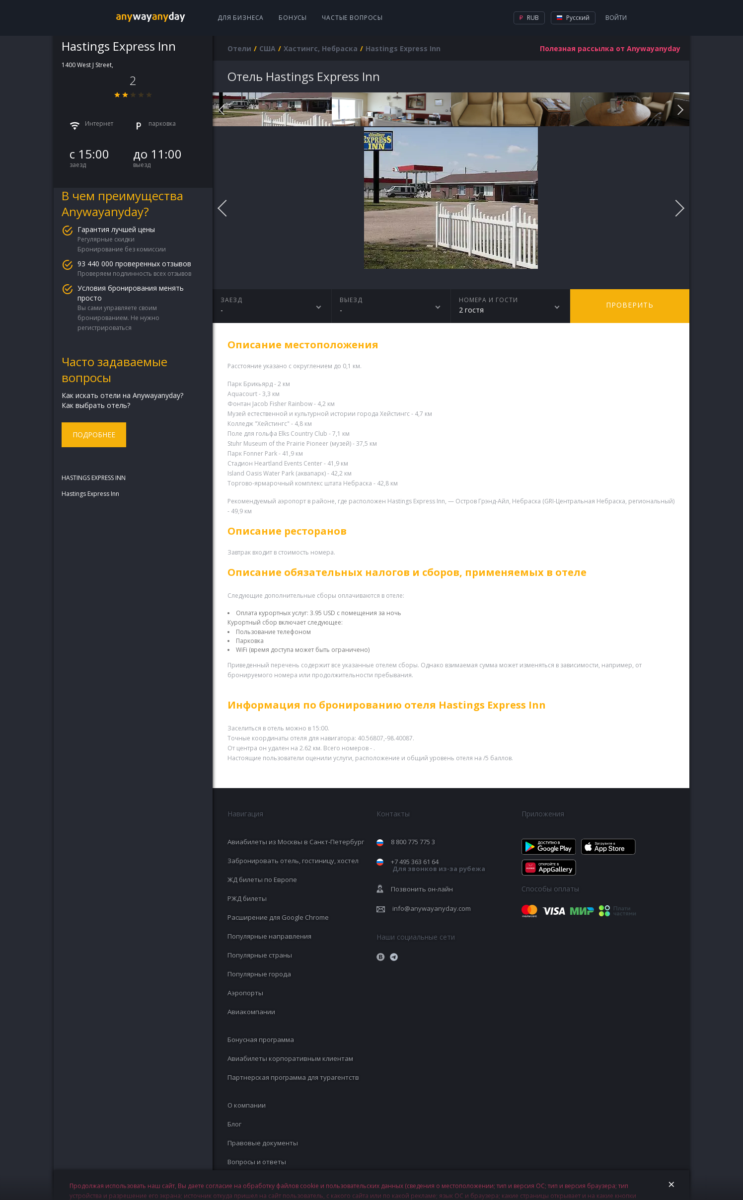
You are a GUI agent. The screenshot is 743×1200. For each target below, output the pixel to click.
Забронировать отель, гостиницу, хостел (293, 860)
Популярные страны (259, 955)
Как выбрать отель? (96, 405)
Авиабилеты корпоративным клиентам (290, 1058)
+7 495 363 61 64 (438, 865)
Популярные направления (269, 936)
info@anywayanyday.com (431, 908)
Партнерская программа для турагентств (293, 1077)
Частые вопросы (352, 17)
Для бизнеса (241, 17)
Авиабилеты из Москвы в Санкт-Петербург (295, 841)
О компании (246, 1105)
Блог (234, 1124)
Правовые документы (262, 1142)
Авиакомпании (251, 1011)
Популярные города (259, 973)
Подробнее (94, 434)
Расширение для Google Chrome (278, 917)
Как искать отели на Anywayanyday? (122, 395)
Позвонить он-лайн (422, 888)
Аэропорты (245, 992)
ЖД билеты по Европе (262, 879)
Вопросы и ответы (256, 1161)
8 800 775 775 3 (413, 841)
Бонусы (293, 17)
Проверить (630, 305)
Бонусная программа (260, 1039)
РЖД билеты (247, 898)
